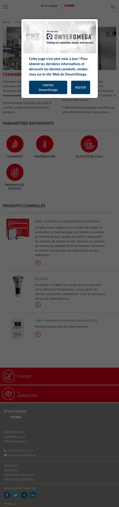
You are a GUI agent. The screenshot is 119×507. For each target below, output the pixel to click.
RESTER (80, 87)
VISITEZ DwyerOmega (48, 87)
